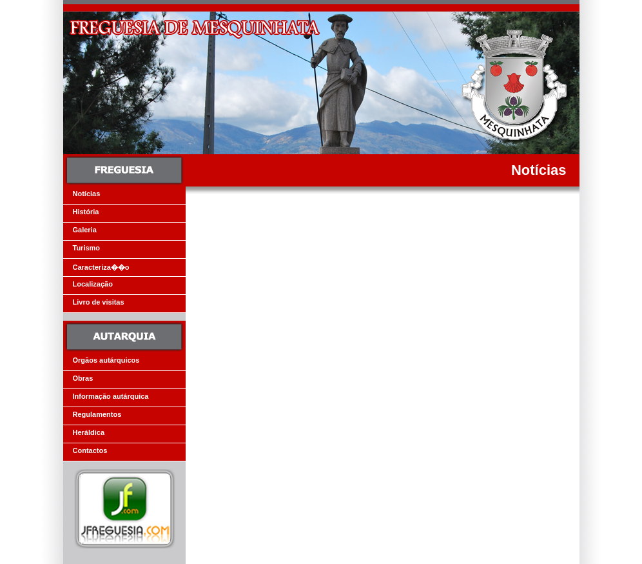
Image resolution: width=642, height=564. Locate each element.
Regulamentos (97, 414)
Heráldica (89, 432)
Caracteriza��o (101, 267)
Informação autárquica (111, 396)
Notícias (87, 193)
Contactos (90, 450)
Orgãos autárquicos (106, 360)
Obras (83, 378)
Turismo (87, 248)
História (86, 212)
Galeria (85, 230)
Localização (93, 284)
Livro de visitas (98, 302)
